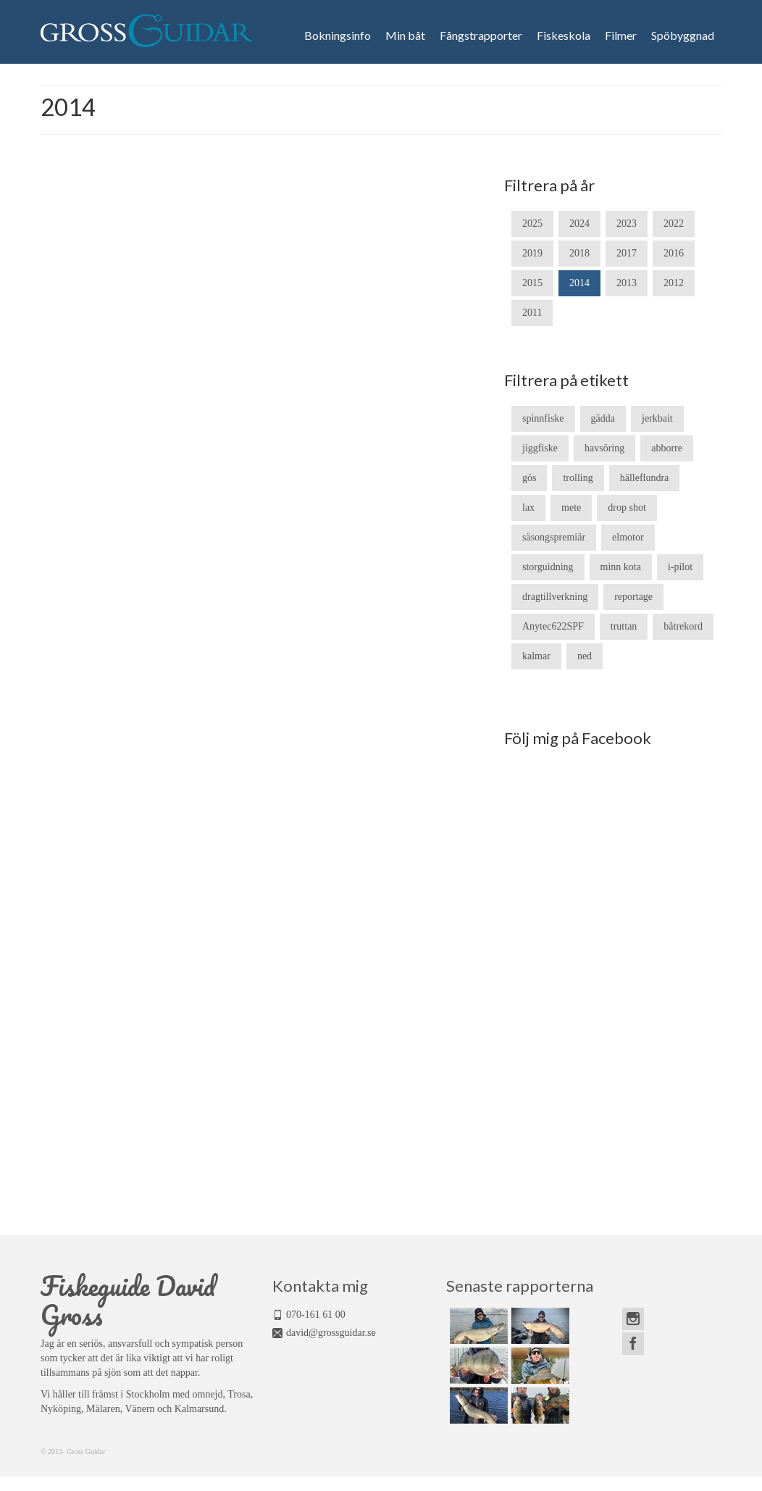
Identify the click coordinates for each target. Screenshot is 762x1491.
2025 (532, 223)
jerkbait (657, 418)
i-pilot (680, 566)
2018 (579, 253)
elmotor (628, 537)
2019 (532, 253)
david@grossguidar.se (331, 1332)
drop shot (627, 507)
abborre (666, 448)
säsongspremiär (553, 537)
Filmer (621, 35)
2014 (579, 282)
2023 (626, 223)
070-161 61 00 (316, 1314)
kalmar (536, 656)
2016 (673, 253)
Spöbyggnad (682, 35)
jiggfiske (540, 448)
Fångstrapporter (481, 35)
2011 (532, 312)
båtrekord (683, 626)
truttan (624, 626)
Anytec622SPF (553, 626)
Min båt (405, 35)
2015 (532, 282)
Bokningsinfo (337, 35)
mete (571, 507)
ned (584, 656)
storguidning (548, 566)
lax (528, 507)
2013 (626, 282)
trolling (578, 477)
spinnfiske (543, 418)
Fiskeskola (563, 35)
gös (529, 477)
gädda (603, 418)
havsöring (604, 448)
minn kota (620, 566)
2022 (673, 223)
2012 (673, 282)
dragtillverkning (554, 596)
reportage (633, 596)
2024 (579, 223)
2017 (626, 253)
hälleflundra (644, 477)
